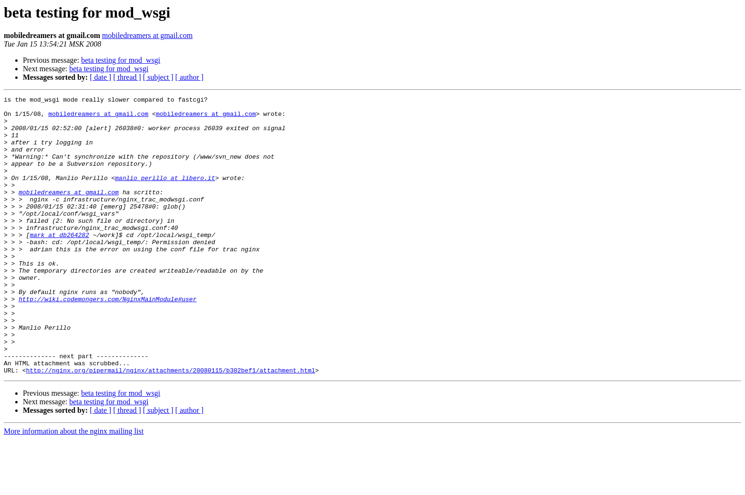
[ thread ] (127, 77)
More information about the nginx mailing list (73, 487)
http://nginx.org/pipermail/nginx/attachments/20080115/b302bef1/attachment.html (170, 425)
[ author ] (189, 77)
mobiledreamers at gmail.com (147, 35)
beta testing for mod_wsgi (121, 60)
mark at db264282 (59, 263)
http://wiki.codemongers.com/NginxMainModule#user (107, 340)
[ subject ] (158, 77)
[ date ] (100, 77)
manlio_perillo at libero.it (165, 194)
